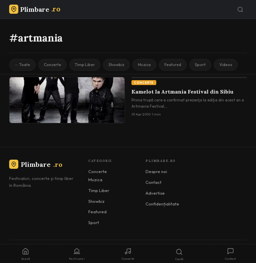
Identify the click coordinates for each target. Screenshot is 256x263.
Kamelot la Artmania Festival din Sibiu (182, 91)
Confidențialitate (162, 203)
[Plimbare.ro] (34, 9)
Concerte (52, 64)
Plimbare (35, 164)
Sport (200, 64)
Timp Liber (85, 64)
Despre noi (156, 171)
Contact (153, 182)
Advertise (155, 193)
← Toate (22, 64)
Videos (225, 64)
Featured (172, 64)
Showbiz (116, 64)
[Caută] (240, 9)
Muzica (144, 64)
